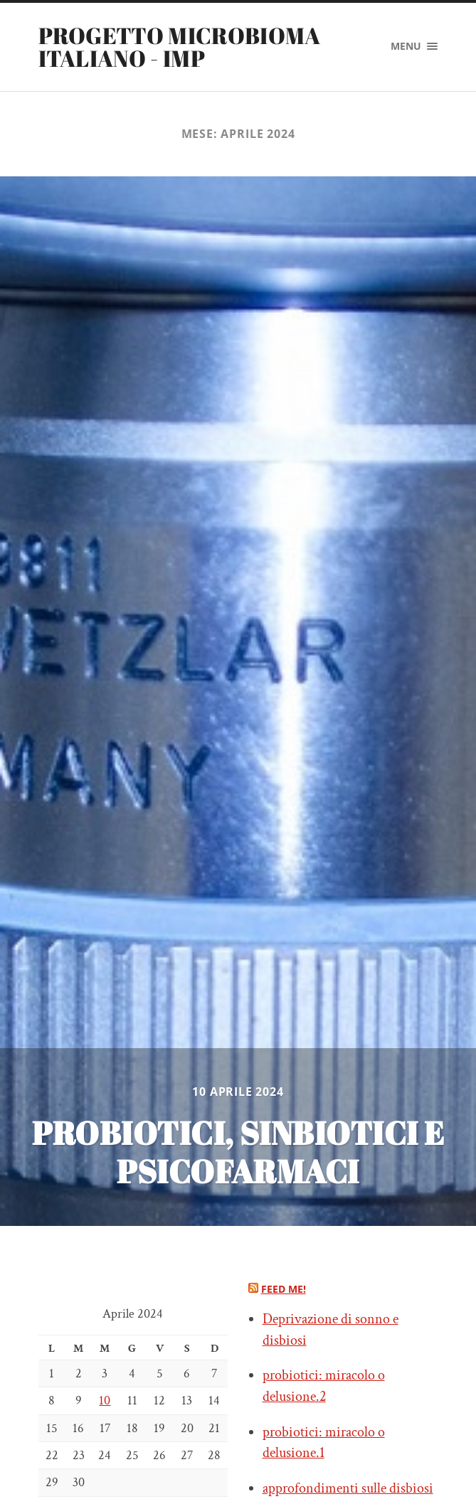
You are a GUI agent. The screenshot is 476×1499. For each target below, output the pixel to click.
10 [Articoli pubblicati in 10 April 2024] (104, 1400)
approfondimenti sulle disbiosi (348, 1488)
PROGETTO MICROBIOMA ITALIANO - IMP (179, 46)
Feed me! (283, 1289)
